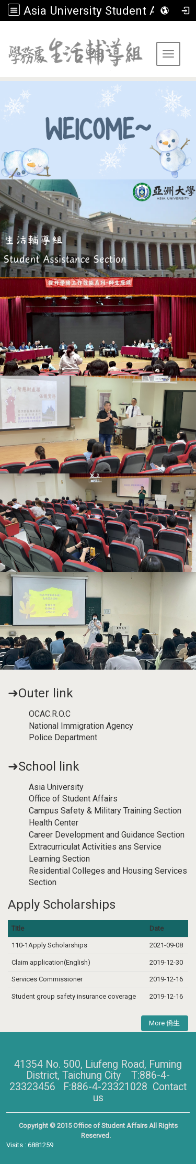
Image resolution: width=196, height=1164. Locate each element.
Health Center (53, 823)
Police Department (63, 737)
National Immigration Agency (81, 726)
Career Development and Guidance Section (107, 835)
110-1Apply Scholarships (49, 945)
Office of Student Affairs (73, 799)
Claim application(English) (50, 962)
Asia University (56, 787)
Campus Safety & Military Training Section (105, 811)
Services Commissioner (47, 979)
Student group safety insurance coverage (73, 996)
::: (4, 34)
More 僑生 (164, 1023)
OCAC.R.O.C (50, 714)
